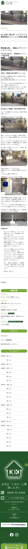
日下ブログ (4, 336)
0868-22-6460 (16, 492)
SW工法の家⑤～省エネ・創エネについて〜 (12, 317)
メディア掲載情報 (6, 340)
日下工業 (14, 2)
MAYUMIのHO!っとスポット (9, 344)
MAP (14, 504)
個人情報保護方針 (14, 517)
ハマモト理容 (5, 324)
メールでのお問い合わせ (16, 498)
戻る (3, 282)
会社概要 (14, 514)
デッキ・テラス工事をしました (10, 297)
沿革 (14, 516)
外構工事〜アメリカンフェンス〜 (11, 303)
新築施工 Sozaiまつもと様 (9, 310)
